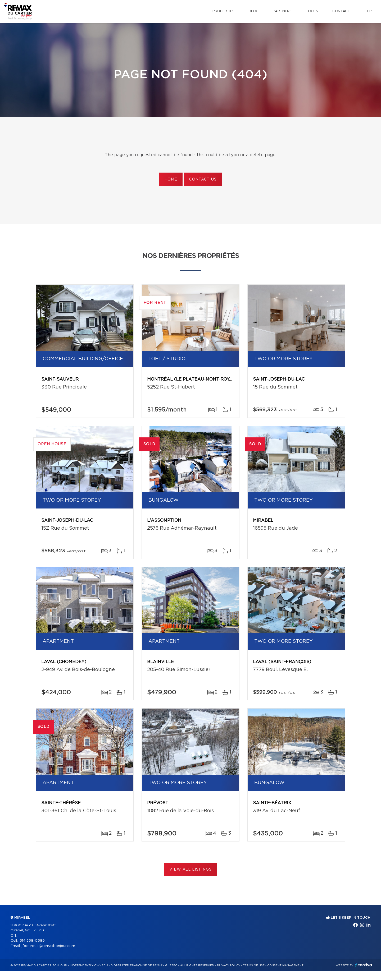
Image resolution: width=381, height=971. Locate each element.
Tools (312, 11)
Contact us (202, 179)
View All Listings (190, 869)
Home (171, 179)
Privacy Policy (228, 965)
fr (369, 11)
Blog (253, 11)
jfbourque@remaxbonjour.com (48, 946)
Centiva (363, 965)
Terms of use (254, 965)
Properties (223, 11)
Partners (282, 11)
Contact (341, 11)
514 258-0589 (32, 940)
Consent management (285, 965)
